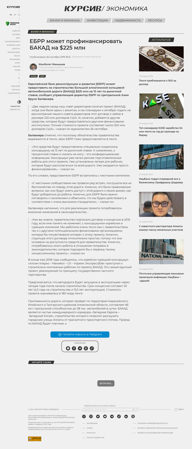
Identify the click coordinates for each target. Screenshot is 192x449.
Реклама (16, 90)
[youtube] (105, 416)
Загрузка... (105, 383)
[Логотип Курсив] (13, 7)
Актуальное (161, 39)
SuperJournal (14, 52)
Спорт (17, 63)
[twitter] (98, 416)
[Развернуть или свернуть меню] (19, 78)
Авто (18, 38)
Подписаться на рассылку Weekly (100, 406)
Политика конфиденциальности (152, 423)
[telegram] (112, 416)
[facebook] (84, 416)
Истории (16, 34)
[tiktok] (119, 416)
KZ (19, 15)
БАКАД (34, 76)
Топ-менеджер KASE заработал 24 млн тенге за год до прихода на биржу (160, 132)
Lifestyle (16, 49)
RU (11, 15)
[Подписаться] (136, 409)
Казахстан (15, 106)
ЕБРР (42, 76)
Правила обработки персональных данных (157, 428)
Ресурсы (155, 20)
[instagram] (91, 416)
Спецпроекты (14, 93)
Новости (16, 31)
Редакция (15, 86)
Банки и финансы (64, 20)
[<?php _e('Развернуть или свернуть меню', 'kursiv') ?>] (19, 102)
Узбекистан (15, 110)
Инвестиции (97, 20)
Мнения (16, 67)
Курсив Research (12, 42)
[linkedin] (126, 416)
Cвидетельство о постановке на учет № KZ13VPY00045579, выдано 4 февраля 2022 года (51, 423)
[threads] (133, 416)
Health (17, 56)
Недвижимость (128, 20)
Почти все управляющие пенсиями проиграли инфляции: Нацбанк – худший (161, 277)
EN (15, 15)
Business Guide (13, 45)
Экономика (15, 59)
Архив (17, 70)
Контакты (91, 433)
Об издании (92, 423)
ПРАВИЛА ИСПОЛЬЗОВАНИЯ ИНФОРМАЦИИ (155, 433)
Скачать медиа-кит (95, 438)
